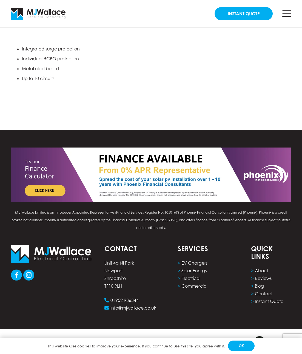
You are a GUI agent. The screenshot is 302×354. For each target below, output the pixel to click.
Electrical (190, 278)
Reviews (263, 278)
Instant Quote (269, 301)
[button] (287, 13)
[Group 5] (38, 14)
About (261, 270)
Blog (259, 286)
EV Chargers (194, 263)
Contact (263, 293)
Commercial (194, 286)
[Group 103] (28, 275)
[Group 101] (16, 275)
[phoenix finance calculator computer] (151, 175)
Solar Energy (194, 270)
